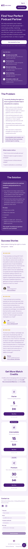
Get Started (21, 7)
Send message (14, 533)
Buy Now (14, 414)
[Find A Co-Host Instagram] (6, 505)
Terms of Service (10, 546)
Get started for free (14, 42)
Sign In (23, 3)
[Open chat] (24, 545)
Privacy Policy (19, 546)
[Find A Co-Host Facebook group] (2, 505)
